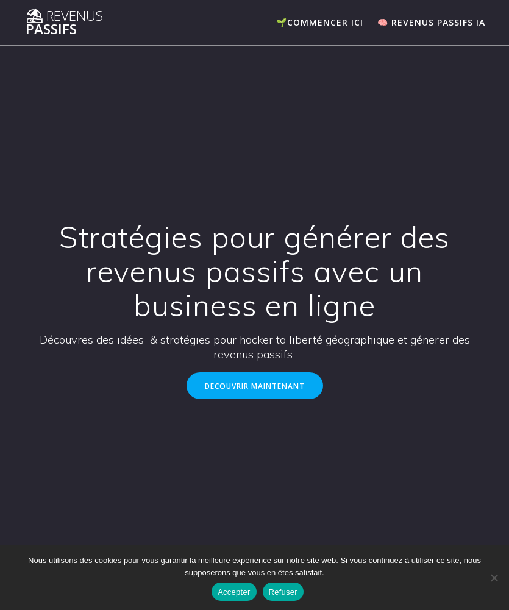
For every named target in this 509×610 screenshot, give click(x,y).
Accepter (234, 592)
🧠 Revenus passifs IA (431, 22)
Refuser (283, 592)
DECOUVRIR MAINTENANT (255, 386)
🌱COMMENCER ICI (319, 22)
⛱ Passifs (64, 23)
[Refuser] (494, 578)
